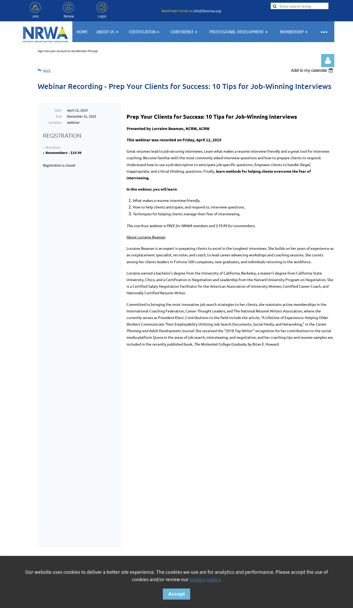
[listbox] (312, 70)
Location (55, 122)
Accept (176, 594)
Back (47, 70)
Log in (327, 60)
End (59, 116)
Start (58, 110)
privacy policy (205, 579)
